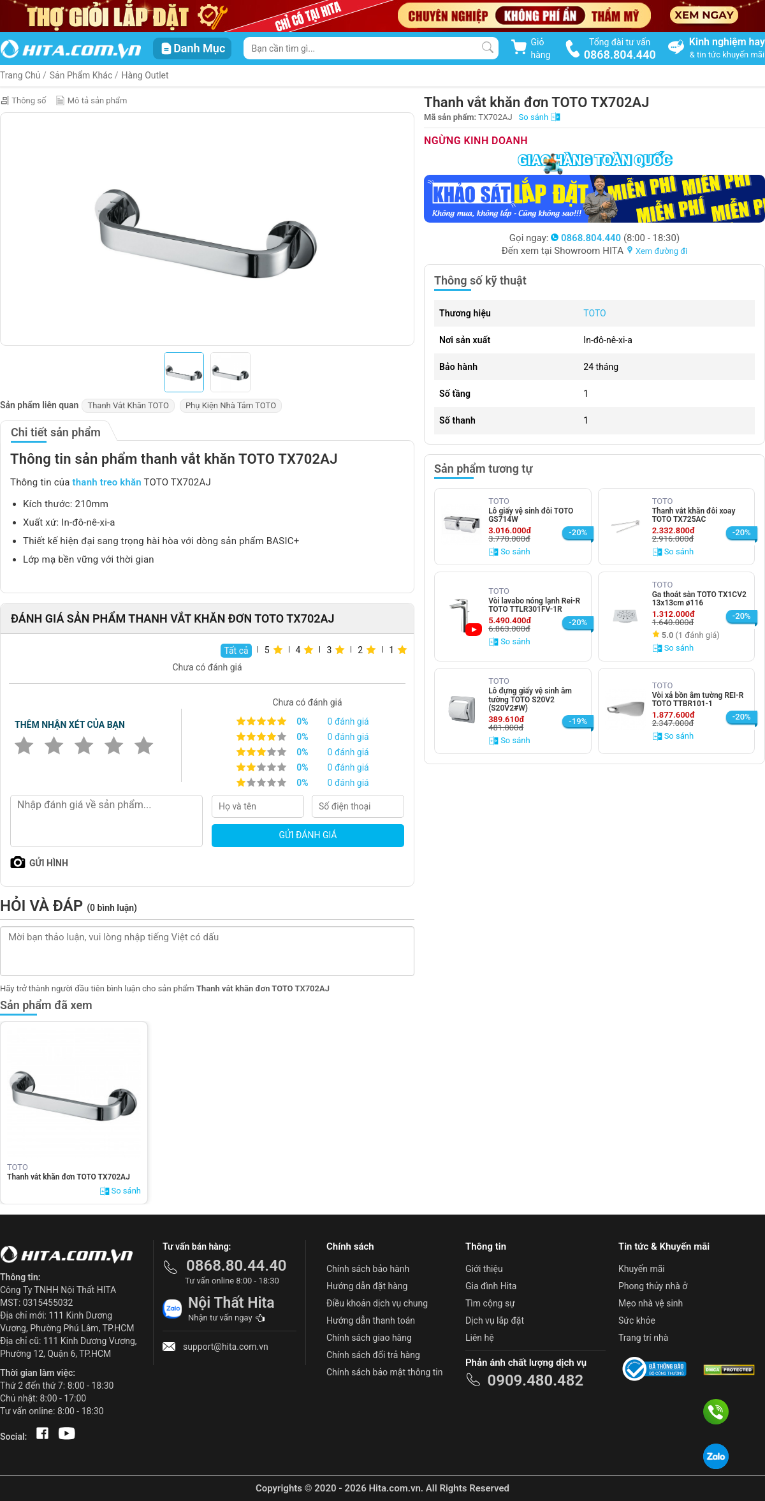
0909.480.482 (535, 1380)
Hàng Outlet (145, 75)
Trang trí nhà (643, 1338)
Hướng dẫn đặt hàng (366, 1286)
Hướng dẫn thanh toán (370, 1320)
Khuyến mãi (641, 1269)
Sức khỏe (636, 1320)
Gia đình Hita (490, 1286)
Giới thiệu (484, 1269)
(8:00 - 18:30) (615, 238)
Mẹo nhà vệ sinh (650, 1303)
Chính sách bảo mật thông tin (384, 1372)
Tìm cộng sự (490, 1303)
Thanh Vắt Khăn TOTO (128, 405)
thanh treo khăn (107, 482)
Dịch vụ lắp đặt (494, 1320)
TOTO (594, 313)
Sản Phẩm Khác (81, 75)
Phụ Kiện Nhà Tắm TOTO (231, 405)
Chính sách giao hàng (369, 1338)
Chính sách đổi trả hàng (373, 1355)
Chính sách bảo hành (367, 1269)
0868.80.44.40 (236, 1266)
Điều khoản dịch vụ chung (377, 1303)
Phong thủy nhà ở (652, 1286)
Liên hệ (479, 1338)
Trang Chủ (20, 75)
